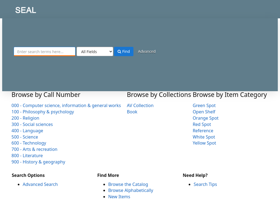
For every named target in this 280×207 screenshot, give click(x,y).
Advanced (147, 51)
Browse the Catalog (128, 184)
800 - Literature (27, 156)
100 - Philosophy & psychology (42, 112)
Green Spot (204, 105)
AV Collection (140, 105)
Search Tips (205, 184)
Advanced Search (40, 184)
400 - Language (27, 131)
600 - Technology (28, 143)
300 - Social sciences (32, 124)
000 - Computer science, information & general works (66, 105)
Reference (203, 131)
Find (124, 51)
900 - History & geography (38, 162)
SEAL (14, 8)
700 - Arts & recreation (34, 149)
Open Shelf (204, 112)
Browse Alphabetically (130, 190)
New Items (119, 197)
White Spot (204, 137)
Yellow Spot (204, 143)
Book (132, 112)
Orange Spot (206, 118)
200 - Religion (25, 118)
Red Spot (202, 124)
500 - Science (24, 137)
